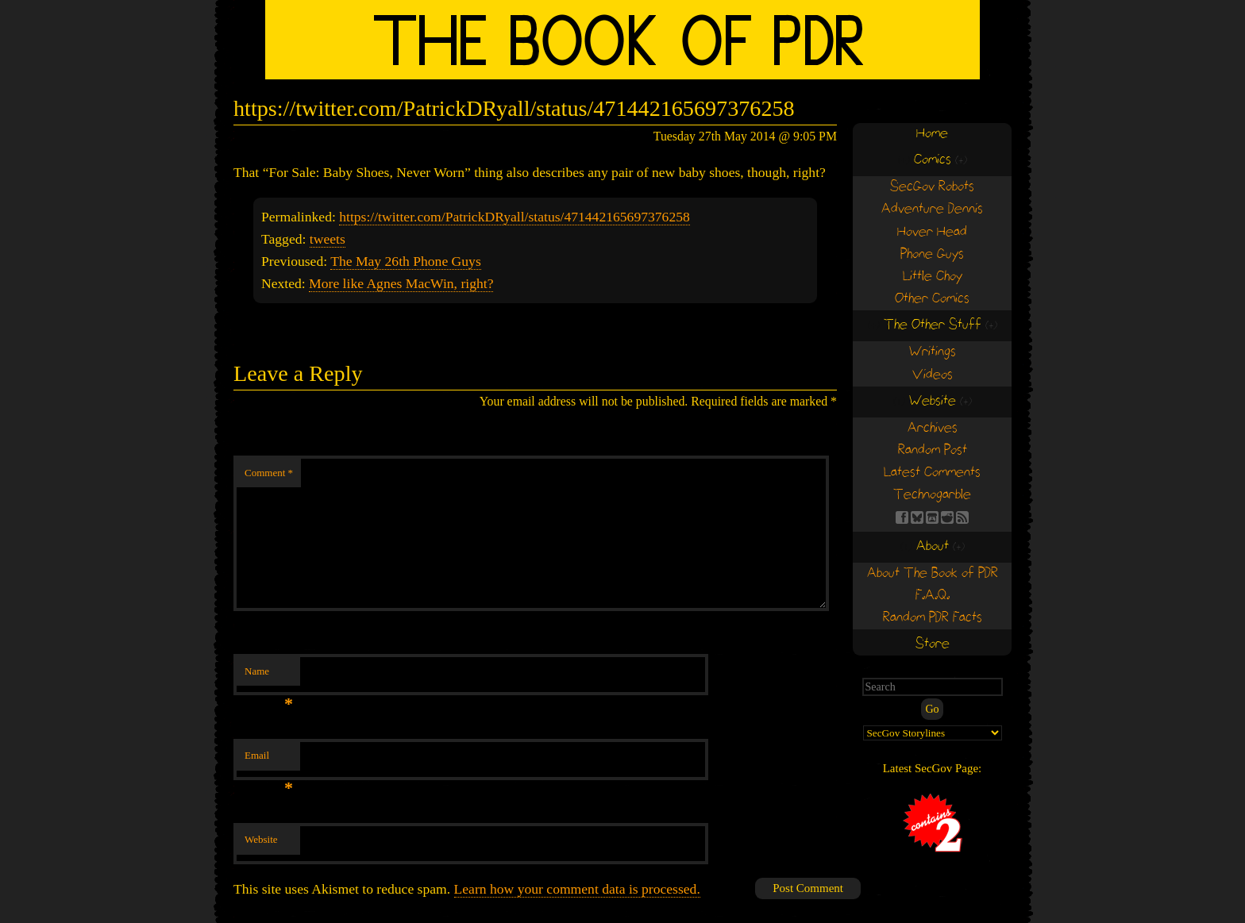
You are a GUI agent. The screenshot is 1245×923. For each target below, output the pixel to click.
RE (947, 517)
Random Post (932, 450)
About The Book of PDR (932, 573)
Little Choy (932, 276)
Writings (932, 352)
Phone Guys (932, 254)
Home (932, 134)
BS (917, 517)
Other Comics (932, 299)
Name (269, 675)
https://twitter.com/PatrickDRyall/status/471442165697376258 (514, 217)
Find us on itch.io (932, 517)
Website (261, 839)
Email (269, 760)
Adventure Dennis (932, 209)
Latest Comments (932, 472)
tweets (327, 239)
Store (932, 644)
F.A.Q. (932, 595)
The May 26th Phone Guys (405, 261)
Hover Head (932, 232)
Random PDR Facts (932, 618)
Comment (269, 473)
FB (902, 517)
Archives (933, 428)
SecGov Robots (932, 187)
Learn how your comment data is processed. (577, 889)
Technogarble (932, 495)
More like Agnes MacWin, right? (401, 283)
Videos (932, 375)
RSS (962, 517)
